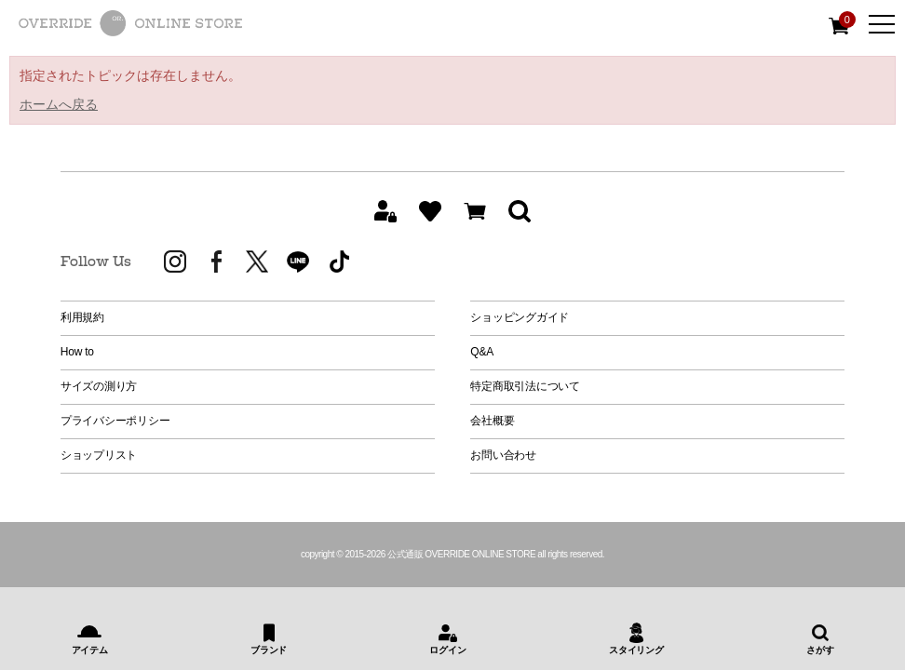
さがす (819, 650)
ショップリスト (99, 455)
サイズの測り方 (99, 386)
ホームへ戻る (59, 104)
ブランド (268, 650)
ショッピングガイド (519, 317)
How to (77, 351)
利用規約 (82, 317)
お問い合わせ (503, 455)
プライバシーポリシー (115, 420)
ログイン (447, 650)
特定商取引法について (525, 386)
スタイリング (636, 650)
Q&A (481, 351)
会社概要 (492, 420)
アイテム (90, 650)
